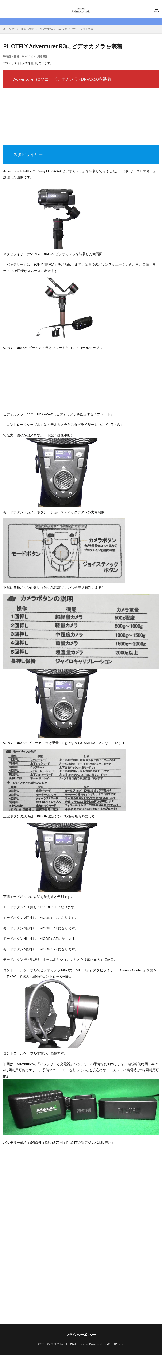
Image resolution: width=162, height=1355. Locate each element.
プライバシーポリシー (81, 1334)
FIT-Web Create (76, 1344)
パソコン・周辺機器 (36, 56)
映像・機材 (27, 29)
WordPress (115, 1344)
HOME (11, 29)
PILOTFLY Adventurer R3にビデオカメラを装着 (66, 29)
